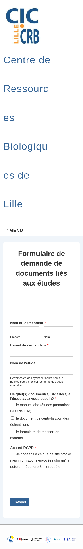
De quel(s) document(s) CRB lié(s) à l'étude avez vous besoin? (40, 396)
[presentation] (43, 490)
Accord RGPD (23, 448)
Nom (47, 337)
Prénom (15, 337)
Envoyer (19, 502)
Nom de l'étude (24, 363)
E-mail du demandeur (29, 345)
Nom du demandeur (28, 323)
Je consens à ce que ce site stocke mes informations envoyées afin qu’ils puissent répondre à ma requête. (40, 460)
